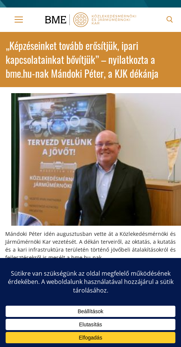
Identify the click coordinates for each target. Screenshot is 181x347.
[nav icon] (19, 19)
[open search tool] (169, 19)
